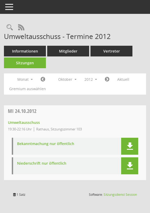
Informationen (25, 51)
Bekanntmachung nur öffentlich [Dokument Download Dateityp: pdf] (45, 144)
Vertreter (111, 51)
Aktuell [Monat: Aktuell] (123, 79)
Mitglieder (68, 51)
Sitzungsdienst (120, 194)
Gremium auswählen (27, 88)
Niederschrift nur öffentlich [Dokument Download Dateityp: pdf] (41, 163)
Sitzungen (25, 62)
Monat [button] (25, 79)
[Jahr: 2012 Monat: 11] (107, 79)
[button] (129, 146)
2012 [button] (90, 79)
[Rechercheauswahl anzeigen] (9, 27)
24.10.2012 (22, 110)
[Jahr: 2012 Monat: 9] (43, 79)
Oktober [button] (67, 79)
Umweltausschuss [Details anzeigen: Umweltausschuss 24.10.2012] (24, 122)
